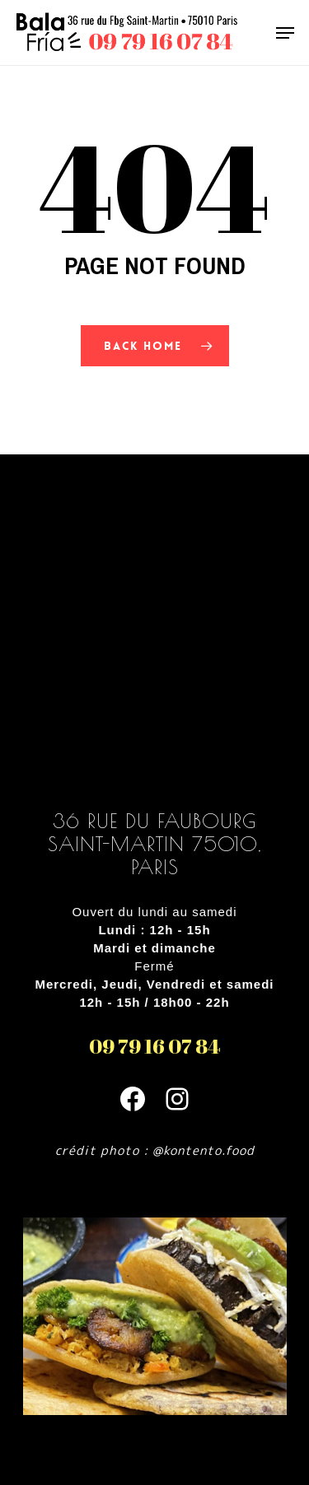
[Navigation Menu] (285, 33)
